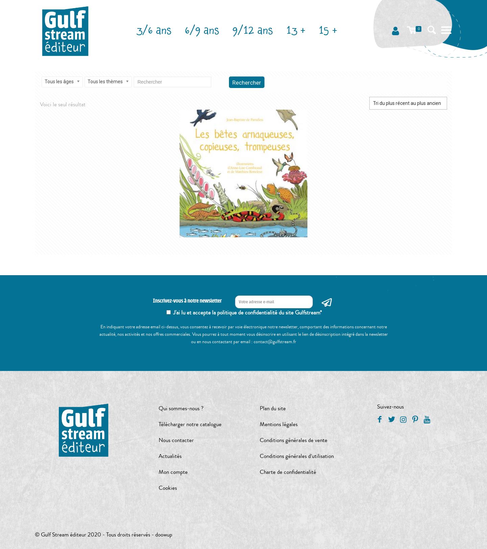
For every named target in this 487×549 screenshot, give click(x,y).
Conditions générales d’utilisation (297, 456)
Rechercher (246, 82)
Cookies (168, 488)
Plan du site (273, 408)
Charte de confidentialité (288, 472)
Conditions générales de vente (293, 440)
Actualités (170, 456)
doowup (163, 534)
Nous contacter (176, 440)
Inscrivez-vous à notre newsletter (187, 301)
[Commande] (408, 103)
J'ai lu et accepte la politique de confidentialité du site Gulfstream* (247, 312)
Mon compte (173, 472)
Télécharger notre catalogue (190, 424)
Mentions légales (279, 424)
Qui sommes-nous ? (181, 408)
